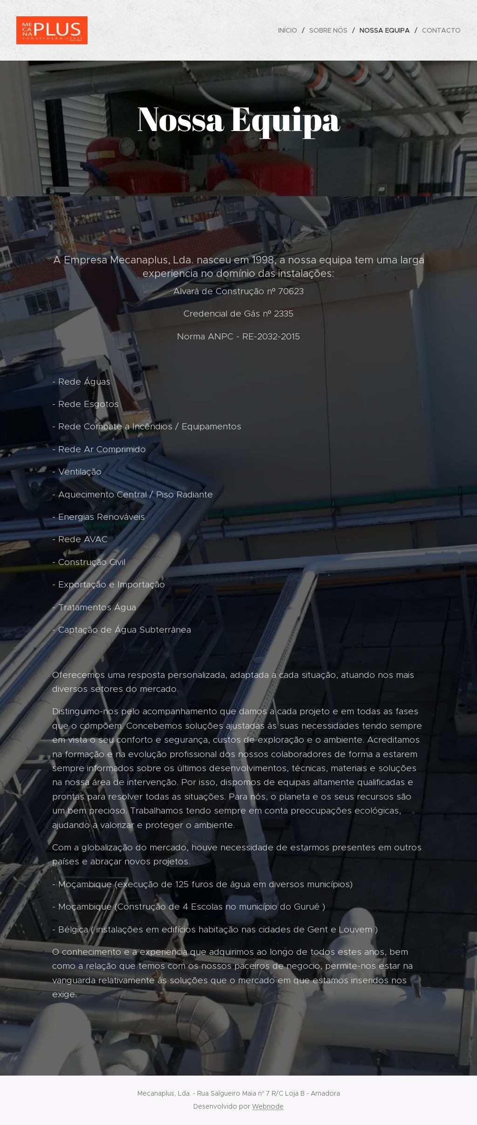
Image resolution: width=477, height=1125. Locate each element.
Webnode (268, 1106)
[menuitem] (290, 30)
